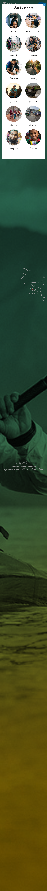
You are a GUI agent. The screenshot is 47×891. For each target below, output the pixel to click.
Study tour (14, 31)
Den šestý (33, 78)
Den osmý (33, 55)
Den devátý (13, 55)
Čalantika (33, 148)
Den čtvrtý (33, 101)
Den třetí (13, 125)
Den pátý (13, 101)
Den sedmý (14, 78)
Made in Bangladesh (33, 31)
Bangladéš (14, 148)
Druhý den (33, 125)
